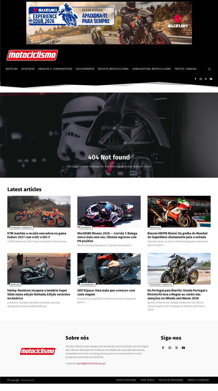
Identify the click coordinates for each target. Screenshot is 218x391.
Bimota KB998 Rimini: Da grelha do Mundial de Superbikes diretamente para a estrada (175, 238)
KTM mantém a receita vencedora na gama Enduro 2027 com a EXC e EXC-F (36, 236)
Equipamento (85, 289)
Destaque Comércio (19, 228)
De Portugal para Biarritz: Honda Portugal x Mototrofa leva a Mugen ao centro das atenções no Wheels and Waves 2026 (176, 300)
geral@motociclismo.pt (91, 370)
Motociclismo (27, 387)
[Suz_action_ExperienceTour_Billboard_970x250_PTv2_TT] (109, 43)
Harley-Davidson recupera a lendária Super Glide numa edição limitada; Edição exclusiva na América (36, 298)
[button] (209, 69)
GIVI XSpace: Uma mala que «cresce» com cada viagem (106, 296)
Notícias (153, 228)
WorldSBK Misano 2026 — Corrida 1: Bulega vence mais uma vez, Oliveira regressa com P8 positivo (105, 238)
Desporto (84, 228)
